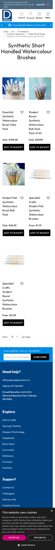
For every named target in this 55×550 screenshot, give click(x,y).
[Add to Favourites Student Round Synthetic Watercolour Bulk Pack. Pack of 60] (48, 112)
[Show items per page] (14, 336)
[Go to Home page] (7, 15)
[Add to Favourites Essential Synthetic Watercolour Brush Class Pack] (22, 112)
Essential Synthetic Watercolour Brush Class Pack (9, 120)
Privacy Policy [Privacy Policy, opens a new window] (31, 532)
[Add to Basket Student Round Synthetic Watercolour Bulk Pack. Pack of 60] (40, 147)
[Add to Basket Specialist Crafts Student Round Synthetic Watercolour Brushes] (13, 322)
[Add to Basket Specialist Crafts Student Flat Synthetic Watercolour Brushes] (40, 233)
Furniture (7, 461)
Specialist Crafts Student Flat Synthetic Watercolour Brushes (36, 208)
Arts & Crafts (9, 420)
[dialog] (27, 529)
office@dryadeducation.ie (16, 380)
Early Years (8, 443)
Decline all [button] (40, 537)
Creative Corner (11, 505)
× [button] (52, 511)
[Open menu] (47, 13)
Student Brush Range (36, 34)
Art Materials (23, 31)
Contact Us (8, 487)
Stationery (8, 455)
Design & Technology (13, 431)
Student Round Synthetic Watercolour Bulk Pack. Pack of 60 (36, 122)
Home (6, 31)
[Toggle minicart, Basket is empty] (39, 16)
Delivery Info (9, 499)
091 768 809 (16, 385)
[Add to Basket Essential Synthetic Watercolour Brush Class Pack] (13, 147)
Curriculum (8, 449)
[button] (27, 545)
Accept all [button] (14, 537)
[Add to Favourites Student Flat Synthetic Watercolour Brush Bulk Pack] (22, 198)
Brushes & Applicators (16, 34)
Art (13, 31)
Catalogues (8, 493)
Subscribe (40, 357)
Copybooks (8, 437)
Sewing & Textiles (11, 425)
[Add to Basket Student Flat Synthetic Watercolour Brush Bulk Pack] (13, 233)
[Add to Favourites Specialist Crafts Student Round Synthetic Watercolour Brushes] (22, 283)
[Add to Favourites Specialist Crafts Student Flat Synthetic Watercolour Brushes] (48, 198)
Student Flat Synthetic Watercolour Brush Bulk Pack (9, 206)
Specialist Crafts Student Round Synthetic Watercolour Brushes (9, 296)
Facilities (7, 467)
